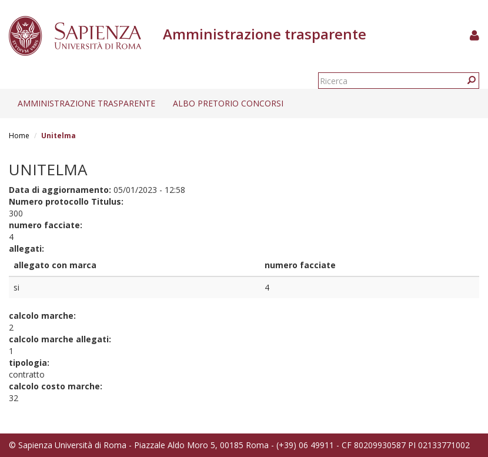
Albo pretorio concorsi (228, 103)
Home (19, 136)
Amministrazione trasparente (86, 103)
